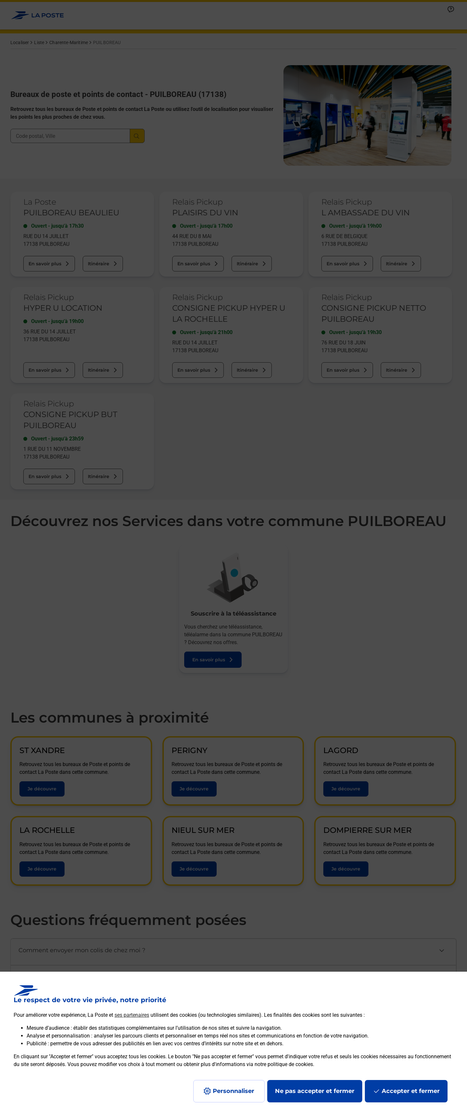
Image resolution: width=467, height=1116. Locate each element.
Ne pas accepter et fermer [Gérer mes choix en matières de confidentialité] (314, 1091)
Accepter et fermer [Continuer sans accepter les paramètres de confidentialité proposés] (411, 1091)
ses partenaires (131, 1015)
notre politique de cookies (284, 1064)
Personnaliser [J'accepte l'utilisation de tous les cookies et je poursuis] (233, 1091)
